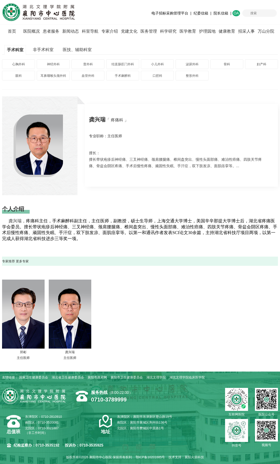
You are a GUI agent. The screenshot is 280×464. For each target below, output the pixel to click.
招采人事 (246, 31)
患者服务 (51, 31)
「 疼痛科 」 (117, 120)
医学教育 (188, 31)
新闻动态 (70, 31)
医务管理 (148, 31)
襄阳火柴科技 (194, 457)
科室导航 (90, 31)
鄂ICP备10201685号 (150, 457)
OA (236, 13)
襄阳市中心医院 (38, 12)
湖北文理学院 (156, 377)
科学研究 (168, 31)
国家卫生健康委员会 (33, 377)
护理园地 (207, 31)
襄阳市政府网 (97, 377)
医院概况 (31, 31)
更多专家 (22, 261)
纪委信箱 (201, 13)
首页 (12, 31)
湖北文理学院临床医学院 (187, 377)
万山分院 (266, 31)
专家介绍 (109, 31)
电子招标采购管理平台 (169, 13)
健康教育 (227, 31)
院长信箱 (221, 13)
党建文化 (129, 31)
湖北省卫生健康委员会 (68, 377)
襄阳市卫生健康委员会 (127, 377)
